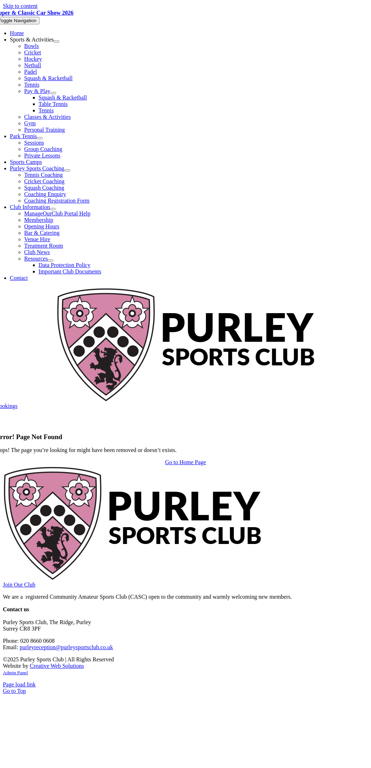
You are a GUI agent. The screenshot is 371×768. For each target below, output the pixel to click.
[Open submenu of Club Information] (53, 209)
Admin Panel (15, 672)
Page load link (19, 684)
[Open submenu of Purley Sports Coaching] (67, 170)
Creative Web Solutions (57, 666)
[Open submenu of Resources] (50, 260)
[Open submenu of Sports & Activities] (56, 41)
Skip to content (20, 6)
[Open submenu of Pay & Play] (53, 93)
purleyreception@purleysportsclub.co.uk (66, 647)
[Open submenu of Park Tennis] (40, 138)
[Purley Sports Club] (185, 400)
